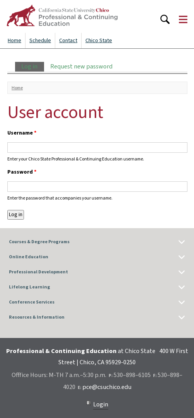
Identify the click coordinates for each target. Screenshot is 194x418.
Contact (68, 40)
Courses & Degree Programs (39, 242)
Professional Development (38, 272)
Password (21, 172)
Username (21, 133)
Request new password (81, 66)
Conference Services (31, 302)
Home (14, 40)
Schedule (40, 40)
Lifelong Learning (29, 287)
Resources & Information (37, 317)
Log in (32, 66)
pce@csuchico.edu (106, 387)
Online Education (28, 257)
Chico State (98, 40)
